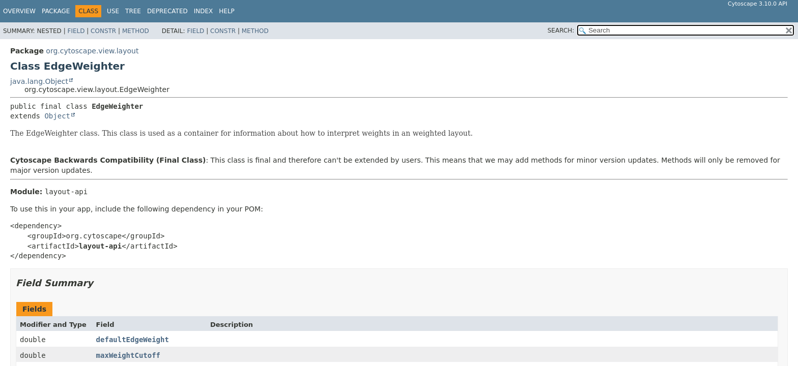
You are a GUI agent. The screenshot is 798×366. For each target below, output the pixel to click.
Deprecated (167, 11)
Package (56, 11)
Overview (19, 11)
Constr (103, 31)
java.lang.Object (39, 81)
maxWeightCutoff (128, 355)
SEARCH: (561, 30)
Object (57, 116)
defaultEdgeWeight (132, 340)
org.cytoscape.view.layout (92, 51)
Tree (133, 11)
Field (75, 31)
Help (227, 11)
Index (203, 11)
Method (135, 31)
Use (113, 11)
